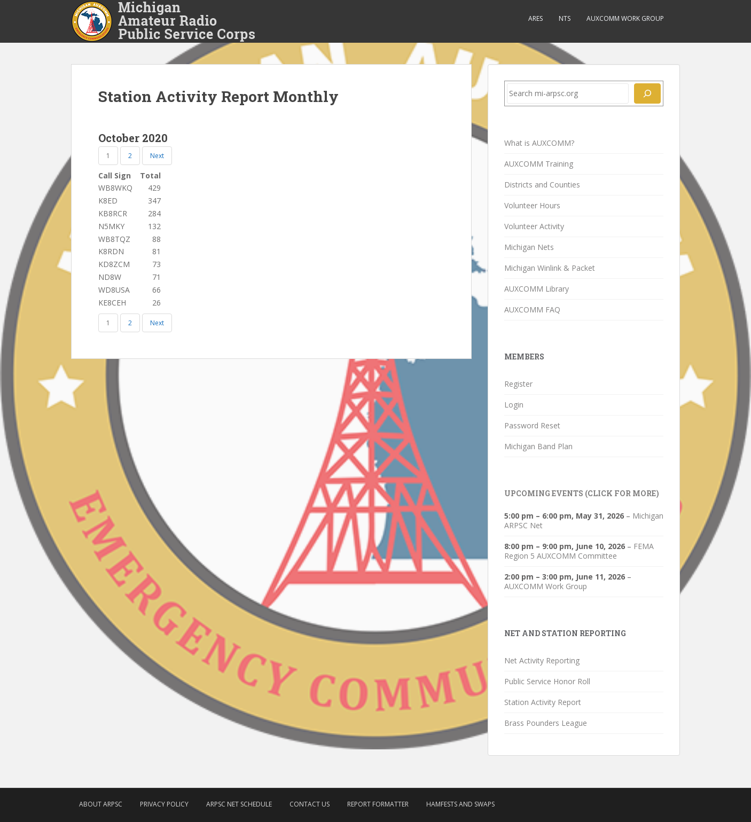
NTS (564, 18)
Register (518, 384)
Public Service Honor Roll (547, 681)
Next (157, 155)
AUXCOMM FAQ (532, 309)
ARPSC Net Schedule (239, 804)
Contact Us (310, 804)
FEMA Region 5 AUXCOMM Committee (579, 551)
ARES (535, 18)
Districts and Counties (542, 184)
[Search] (647, 93)
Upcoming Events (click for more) (581, 493)
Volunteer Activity (534, 226)
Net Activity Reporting (542, 660)
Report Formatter (378, 804)
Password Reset (532, 425)
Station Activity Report (542, 702)
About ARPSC (100, 804)
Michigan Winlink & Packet (549, 268)
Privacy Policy (164, 804)
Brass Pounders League (545, 723)
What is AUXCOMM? (539, 143)
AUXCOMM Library (536, 289)
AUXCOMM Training (538, 164)
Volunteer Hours (532, 205)
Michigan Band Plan (538, 446)
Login (513, 405)
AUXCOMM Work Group (625, 18)
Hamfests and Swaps (460, 804)
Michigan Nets (529, 247)
